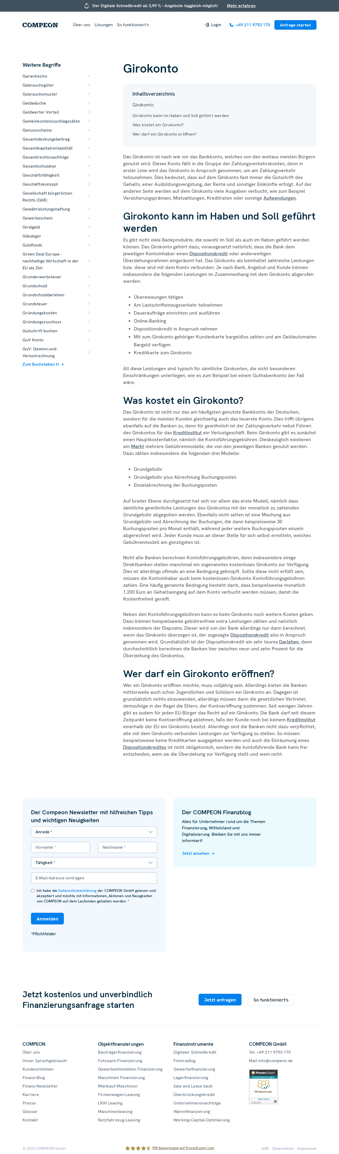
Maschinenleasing (115, 1111)
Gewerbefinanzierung (194, 1069)
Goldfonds (32, 245)
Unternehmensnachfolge (197, 1103)
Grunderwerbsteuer (42, 277)
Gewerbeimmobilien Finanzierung (130, 1069)
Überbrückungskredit (194, 1094)
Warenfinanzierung (191, 1111)
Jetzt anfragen (220, 1000)
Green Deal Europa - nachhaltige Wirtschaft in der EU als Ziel (51, 261)
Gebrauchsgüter (38, 85)
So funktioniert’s (133, 25)
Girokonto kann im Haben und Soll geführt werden (180, 115)
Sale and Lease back (193, 1086)
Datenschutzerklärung (77, 890)
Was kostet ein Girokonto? (158, 125)
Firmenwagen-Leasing (119, 1094)
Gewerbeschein (38, 218)
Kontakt (30, 1120)
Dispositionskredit (208, 254)
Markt (137, 446)
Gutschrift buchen (40, 331)
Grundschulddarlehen (43, 295)
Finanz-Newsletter (40, 1086)
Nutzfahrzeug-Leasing (119, 1120)
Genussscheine (37, 130)
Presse (29, 1103)
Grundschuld (35, 286)
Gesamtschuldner (40, 166)
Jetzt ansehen (195, 853)
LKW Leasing (110, 1103)
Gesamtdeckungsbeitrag (46, 139)
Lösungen (104, 25)
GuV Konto (33, 340)
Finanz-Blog (34, 1077)
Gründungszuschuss (42, 322)
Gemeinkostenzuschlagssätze (51, 121)
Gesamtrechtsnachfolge (46, 157)
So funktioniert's (271, 1000)
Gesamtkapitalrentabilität (48, 148)
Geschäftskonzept (40, 184)
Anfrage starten (295, 25)
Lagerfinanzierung (190, 1077)
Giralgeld (31, 227)
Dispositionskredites (144, 747)
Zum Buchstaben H (41, 364)
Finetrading (184, 1060)
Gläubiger (32, 236)
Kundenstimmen (38, 1069)
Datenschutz (283, 1148)
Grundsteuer (35, 304)
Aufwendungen (280, 198)
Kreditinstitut (187, 433)
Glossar (30, 1111)
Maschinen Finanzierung (121, 1077)
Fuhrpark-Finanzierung (120, 1060)
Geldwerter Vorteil (41, 112)
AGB (265, 1148)
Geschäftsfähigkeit (41, 175)
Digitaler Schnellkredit (194, 1052)
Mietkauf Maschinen (117, 1086)
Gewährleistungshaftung (46, 209)
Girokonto (143, 105)
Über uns (81, 25)
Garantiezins (35, 76)
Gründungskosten (40, 313)
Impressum (306, 1148)
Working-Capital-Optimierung (201, 1120)
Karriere (31, 1094)
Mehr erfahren (241, 5)
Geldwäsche (34, 103)
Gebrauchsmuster (40, 94)
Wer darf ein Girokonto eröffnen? (164, 134)
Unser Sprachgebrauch (45, 1060)
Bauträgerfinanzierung (119, 1052)
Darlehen (289, 642)
